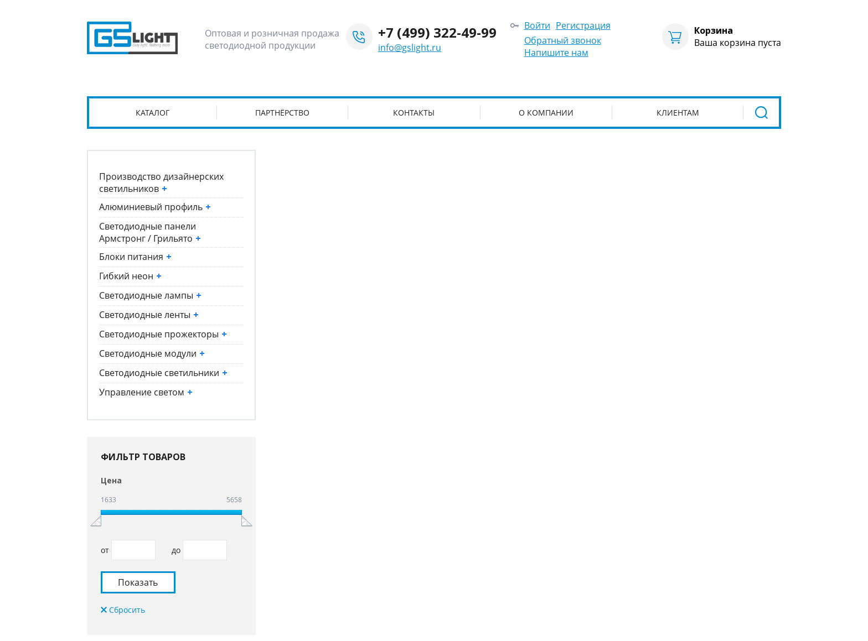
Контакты (414, 112)
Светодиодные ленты (149, 315)
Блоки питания (135, 257)
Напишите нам (556, 52)
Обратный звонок (562, 40)
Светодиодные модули (152, 353)
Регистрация (583, 25)
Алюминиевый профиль (155, 207)
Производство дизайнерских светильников (161, 182)
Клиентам (678, 112)
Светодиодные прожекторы (163, 334)
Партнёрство (282, 112)
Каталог (152, 112)
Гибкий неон (130, 276)
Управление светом (146, 392)
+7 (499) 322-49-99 (437, 32)
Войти (537, 25)
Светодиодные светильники (163, 373)
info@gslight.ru (409, 47)
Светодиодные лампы (150, 295)
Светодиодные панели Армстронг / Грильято (150, 232)
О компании (546, 112)
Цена (111, 480)
